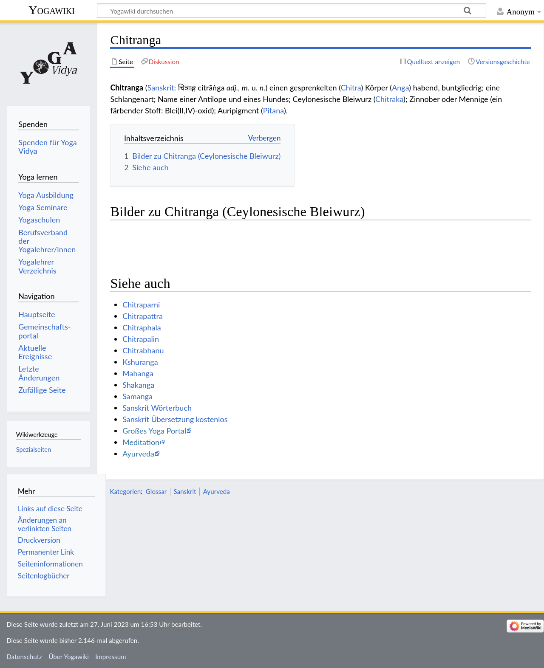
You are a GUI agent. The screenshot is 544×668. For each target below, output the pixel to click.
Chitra (351, 87)
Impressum (110, 656)
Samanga (137, 396)
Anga (400, 87)
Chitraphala (141, 327)
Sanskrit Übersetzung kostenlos (174, 419)
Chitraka (389, 99)
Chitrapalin (140, 339)
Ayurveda (138, 453)
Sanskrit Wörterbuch (157, 407)
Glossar (156, 491)
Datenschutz (24, 656)
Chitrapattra (142, 316)
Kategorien (125, 491)
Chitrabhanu (143, 350)
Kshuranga (140, 361)
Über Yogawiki (68, 656)
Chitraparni (141, 304)
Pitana (273, 110)
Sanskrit (160, 87)
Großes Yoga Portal (154, 430)
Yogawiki (51, 10)
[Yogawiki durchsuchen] (291, 10)
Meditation (140, 442)
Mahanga (137, 373)
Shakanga (138, 384)
